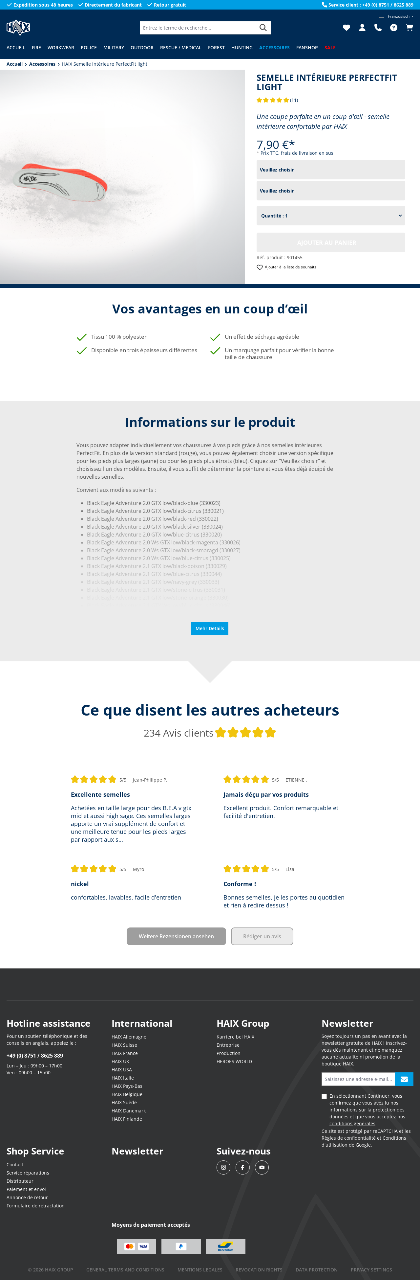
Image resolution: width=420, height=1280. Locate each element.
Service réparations (28, 1173)
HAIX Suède (124, 1102)
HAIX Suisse (124, 1045)
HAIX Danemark (129, 1111)
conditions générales (352, 1123)
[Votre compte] (362, 27)
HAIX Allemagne (129, 1037)
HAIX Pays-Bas (127, 1086)
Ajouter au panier (326, 242)
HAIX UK (120, 1061)
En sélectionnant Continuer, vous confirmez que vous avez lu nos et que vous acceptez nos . (367, 1110)
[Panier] (407, 27)
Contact (15, 1164)
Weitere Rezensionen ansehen (176, 936)
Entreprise (228, 1045)
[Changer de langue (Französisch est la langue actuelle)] (396, 16)
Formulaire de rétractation (36, 1205)
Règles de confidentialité (349, 1138)
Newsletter (137, 1151)
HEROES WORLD (234, 1061)
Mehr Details (210, 628)
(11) (277, 100)
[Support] (378, 27)
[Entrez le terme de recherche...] (198, 27)
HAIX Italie (123, 1078)
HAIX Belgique (127, 1094)
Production (229, 1053)
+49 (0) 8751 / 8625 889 (35, 1055)
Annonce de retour (27, 1197)
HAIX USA (122, 1069)
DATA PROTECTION (317, 1270)
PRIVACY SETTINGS (371, 1270)
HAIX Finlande (127, 1119)
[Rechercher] (263, 27)
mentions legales (200, 1270)
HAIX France (125, 1053)
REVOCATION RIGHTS (259, 1270)
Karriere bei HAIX (235, 1037)
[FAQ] (394, 27)
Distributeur (20, 1181)
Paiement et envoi (26, 1189)
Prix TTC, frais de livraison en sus (297, 153)
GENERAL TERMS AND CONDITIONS (125, 1270)
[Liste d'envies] (346, 27)
